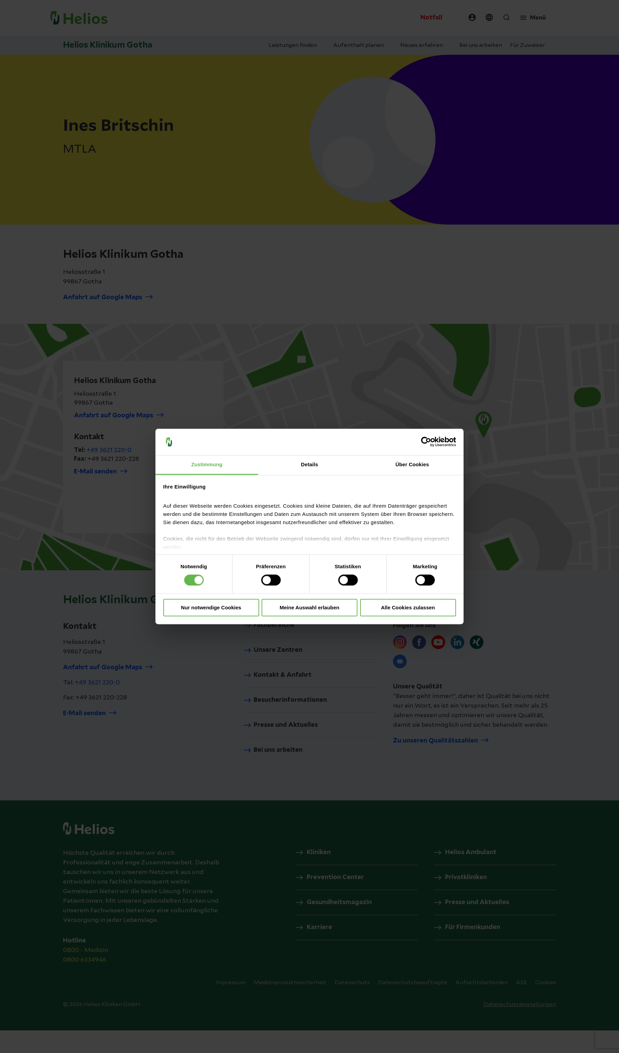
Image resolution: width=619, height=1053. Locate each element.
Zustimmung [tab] (207, 464)
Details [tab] (309, 464)
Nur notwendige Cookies (211, 607)
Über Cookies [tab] (412, 464)
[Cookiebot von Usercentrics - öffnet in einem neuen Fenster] (426, 442)
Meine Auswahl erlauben (310, 607)
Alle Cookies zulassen (408, 607)
